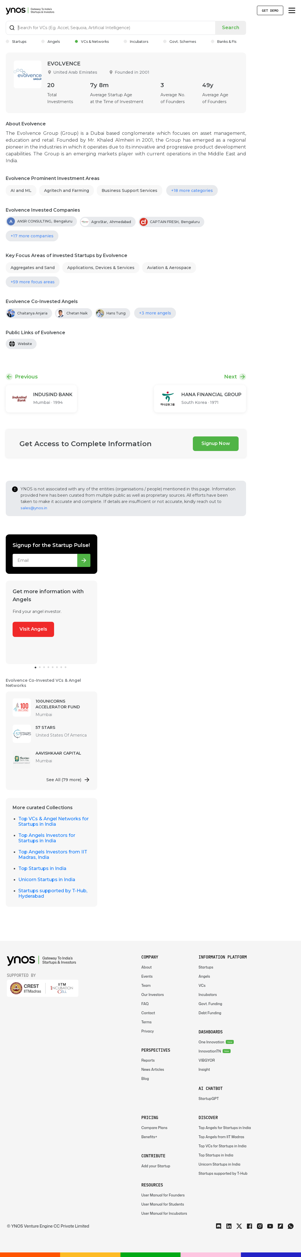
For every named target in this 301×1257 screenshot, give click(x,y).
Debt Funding (210, 1013)
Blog (145, 1078)
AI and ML (21, 190)
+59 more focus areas (33, 281)
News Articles (152, 1069)
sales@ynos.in (34, 508)
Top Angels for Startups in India (225, 1127)
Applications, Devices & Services (100, 267)
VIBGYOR (207, 1060)
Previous (26, 377)
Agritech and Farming (66, 190)
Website (25, 344)
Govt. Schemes (179, 41)
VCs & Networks (92, 41)
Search (230, 27)
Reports (148, 1060)
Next (230, 377)
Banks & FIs (223, 41)
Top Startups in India (42, 868)
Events (147, 976)
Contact (148, 1013)
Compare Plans (154, 1127)
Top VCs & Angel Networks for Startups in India (53, 821)
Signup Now (215, 443)
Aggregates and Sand (33, 267)
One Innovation (211, 1042)
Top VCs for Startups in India (222, 1146)
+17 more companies (32, 235)
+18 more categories (192, 190)
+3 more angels (155, 313)
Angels (50, 41)
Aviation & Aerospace (169, 267)
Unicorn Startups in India (46, 879)
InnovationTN (210, 1051)
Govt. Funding (210, 1003)
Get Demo (270, 10)
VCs (202, 985)
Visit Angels (33, 629)
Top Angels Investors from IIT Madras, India (52, 854)
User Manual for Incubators (164, 1213)
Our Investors (152, 994)
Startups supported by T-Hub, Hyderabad (52, 893)
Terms (146, 1022)
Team (146, 985)
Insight (204, 1069)
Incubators (136, 41)
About (146, 967)
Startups (16, 41)
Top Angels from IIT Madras (221, 1136)
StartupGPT (209, 1098)
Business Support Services (129, 190)
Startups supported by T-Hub (223, 1173)
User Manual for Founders (163, 1195)
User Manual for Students (162, 1204)
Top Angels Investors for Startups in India (46, 838)
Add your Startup (155, 1166)
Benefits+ (149, 1136)
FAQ (145, 1003)
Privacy (147, 1031)
